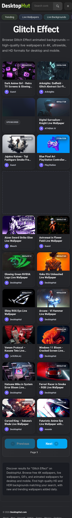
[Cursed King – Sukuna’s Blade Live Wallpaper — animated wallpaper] (18, 416)
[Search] (57, 6)
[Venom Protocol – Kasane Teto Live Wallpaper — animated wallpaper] (18, 343)
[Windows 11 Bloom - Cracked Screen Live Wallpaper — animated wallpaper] (53, 343)
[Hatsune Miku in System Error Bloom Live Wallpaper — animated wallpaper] (18, 379)
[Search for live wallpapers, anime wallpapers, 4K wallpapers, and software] (42, 5)
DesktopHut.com (18, 512)
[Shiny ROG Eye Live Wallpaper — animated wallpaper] (18, 306)
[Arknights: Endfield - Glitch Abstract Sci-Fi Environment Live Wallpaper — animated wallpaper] (53, 78)
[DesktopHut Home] (16, 6)
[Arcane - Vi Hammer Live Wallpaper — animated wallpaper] (53, 306)
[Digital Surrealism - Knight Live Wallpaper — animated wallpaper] (53, 115)
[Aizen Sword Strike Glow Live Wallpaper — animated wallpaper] (18, 233)
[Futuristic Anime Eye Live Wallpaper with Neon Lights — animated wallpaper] (53, 416)
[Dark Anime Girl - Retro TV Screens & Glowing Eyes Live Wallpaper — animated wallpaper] (18, 78)
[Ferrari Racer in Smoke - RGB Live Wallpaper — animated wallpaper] (53, 379)
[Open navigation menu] (68, 6)
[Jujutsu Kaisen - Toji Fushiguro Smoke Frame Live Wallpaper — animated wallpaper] (18, 152)
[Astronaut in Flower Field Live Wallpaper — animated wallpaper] (53, 233)
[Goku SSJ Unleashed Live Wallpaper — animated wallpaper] (53, 269)
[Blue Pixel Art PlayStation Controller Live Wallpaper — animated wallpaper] (53, 152)
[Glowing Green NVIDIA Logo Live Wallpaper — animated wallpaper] (18, 269)
